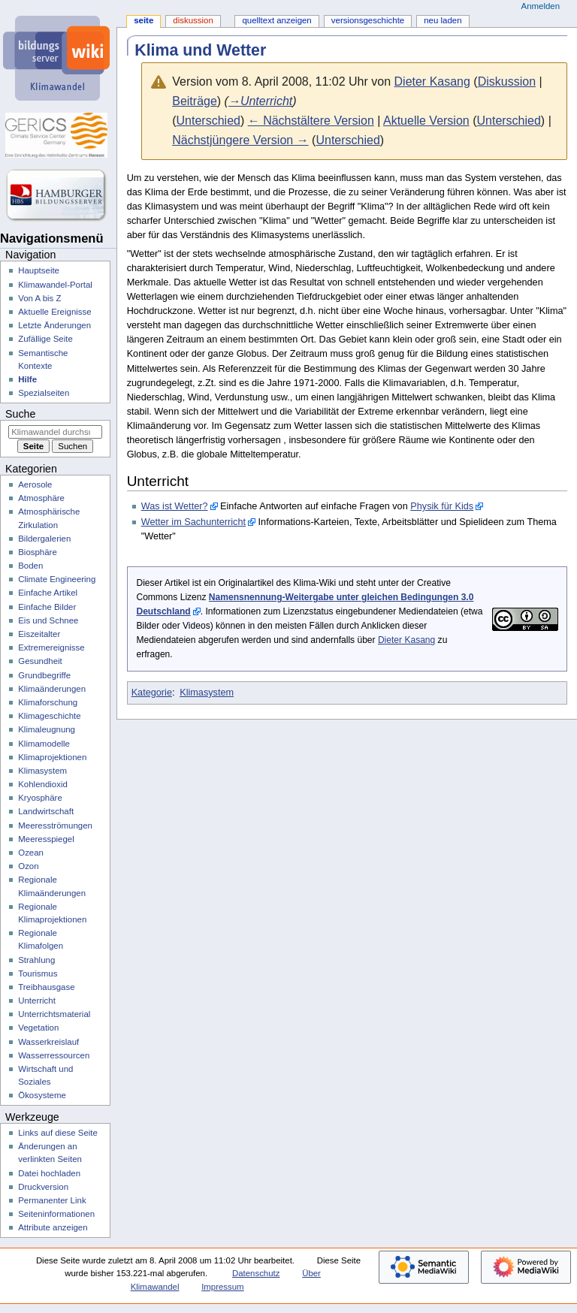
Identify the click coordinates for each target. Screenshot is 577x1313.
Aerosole (35, 484)
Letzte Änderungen (54, 325)
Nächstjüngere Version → (240, 140)
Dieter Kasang (406, 640)
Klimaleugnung (46, 729)
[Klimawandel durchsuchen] (55, 432)
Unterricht (37, 1000)
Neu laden (442, 20)
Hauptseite (38, 270)
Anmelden (540, 6)
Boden (30, 565)
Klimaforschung (47, 702)
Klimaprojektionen (52, 757)
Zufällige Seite (45, 338)
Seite (143, 20)
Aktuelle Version (426, 120)
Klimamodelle (44, 743)
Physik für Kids (441, 506)
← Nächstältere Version (311, 120)
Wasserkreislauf (48, 1041)
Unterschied (208, 120)
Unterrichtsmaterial (54, 1014)
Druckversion (43, 1186)
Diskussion (507, 81)
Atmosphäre (41, 498)
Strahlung (36, 959)
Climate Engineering (56, 579)
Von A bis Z (39, 298)
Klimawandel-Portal (55, 284)
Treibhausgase (46, 987)
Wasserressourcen (53, 1055)
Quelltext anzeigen (276, 20)
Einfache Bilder (47, 606)
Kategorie (151, 692)
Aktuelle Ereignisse (54, 311)
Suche (20, 414)
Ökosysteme (42, 1095)
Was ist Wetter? (174, 506)
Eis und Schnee (48, 620)
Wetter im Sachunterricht (193, 522)
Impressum (222, 1286)
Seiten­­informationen (56, 1213)
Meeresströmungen (55, 825)
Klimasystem (207, 692)
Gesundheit (40, 661)
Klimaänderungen (52, 688)
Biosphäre (37, 552)
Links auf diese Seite (58, 1132)
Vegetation (38, 1027)
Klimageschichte (49, 715)
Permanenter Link (52, 1200)
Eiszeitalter (39, 633)
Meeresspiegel (46, 839)
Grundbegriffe (44, 675)
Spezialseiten (43, 392)
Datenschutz (256, 1273)
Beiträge (194, 101)
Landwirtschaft (46, 811)
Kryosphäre (40, 797)
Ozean (31, 852)
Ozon (28, 866)
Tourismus (37, 973)
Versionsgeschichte (367, 20)
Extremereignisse (51, 647)
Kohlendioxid (43, 784)
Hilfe (27, 379)
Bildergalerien (44, 538)
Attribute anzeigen (52, 1227)
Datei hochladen (49, 1173)
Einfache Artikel (47, 592)
